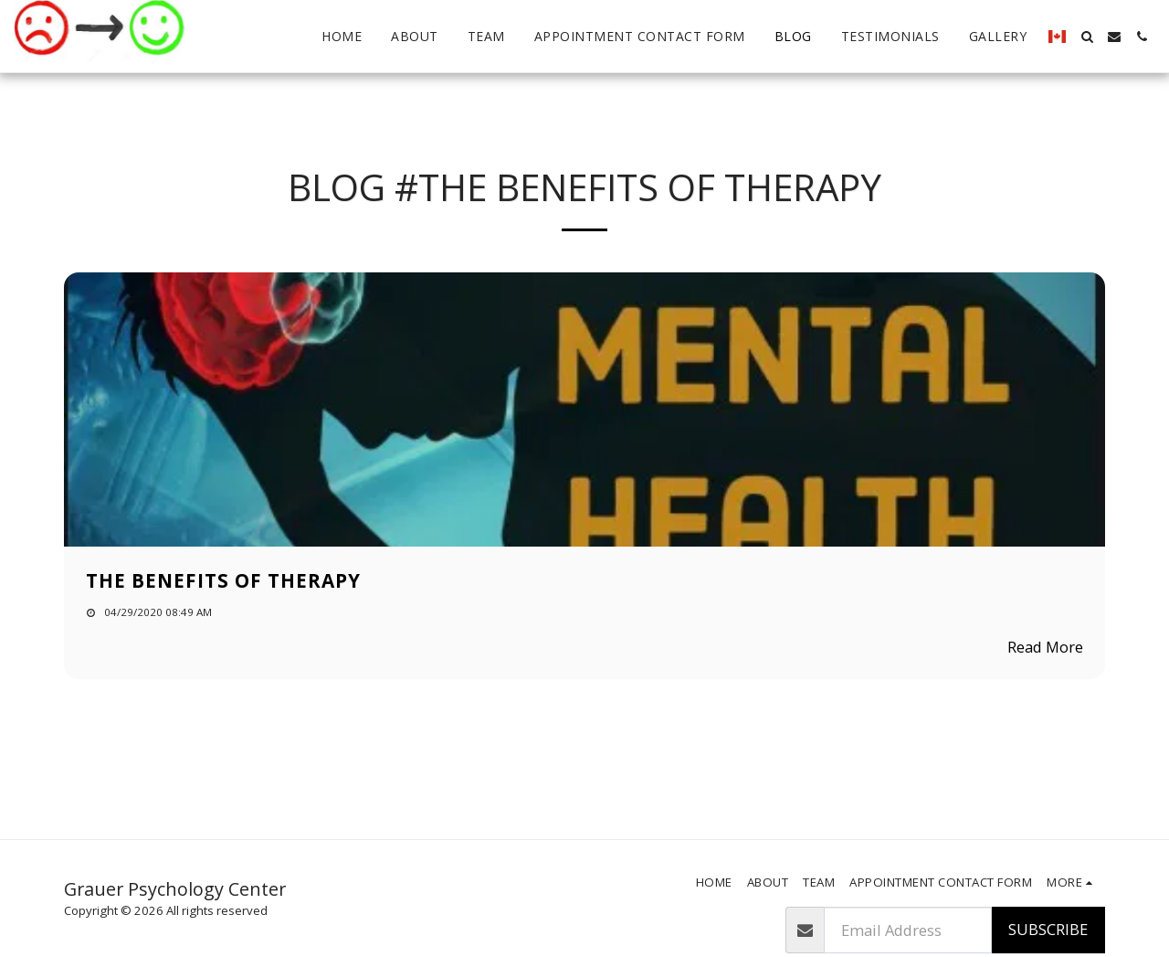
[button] (1087, 36)
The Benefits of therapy (223, 580)
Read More (1045, 646)
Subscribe (1048, 929)
